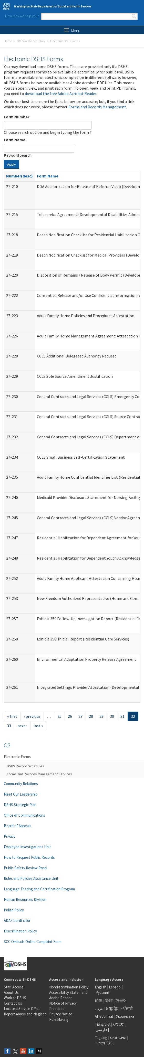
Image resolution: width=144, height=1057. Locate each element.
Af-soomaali (104, 1016)
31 (122, 716)
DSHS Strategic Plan (20, 804)
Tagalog (101, 1037)
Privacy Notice (60, 1014)
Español (115, 987)
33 (9, 725)
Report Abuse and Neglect (25, 1014)
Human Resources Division (25, 899)
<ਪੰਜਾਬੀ (127, 1008)
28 (91, 716)
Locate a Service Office (22, 1008)
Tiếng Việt (103, 1024)
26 (70, 716)
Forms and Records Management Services (39, 774)
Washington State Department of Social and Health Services (52, 6)
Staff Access (14, 987)
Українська (125, 1016)
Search (134, 16)
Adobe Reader (60, 997)
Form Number (16, 116)
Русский (102, 992)
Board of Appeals (17, 825)
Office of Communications (24, 815)
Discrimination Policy (20, 931)
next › (22, 725)
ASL (111, 1043)
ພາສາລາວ (118, 1037)
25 (59, 716)
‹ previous (32, 716)
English (101, 987)
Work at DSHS (15, 997)
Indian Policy (14, 910)
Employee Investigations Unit (27, 846)
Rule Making (58, 1019)
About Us (11, 992)
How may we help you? (22, 16)
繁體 (109, 1000)
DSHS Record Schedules (25, 766)
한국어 (121, 1000)
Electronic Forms (17, 756)
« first (12, 716)
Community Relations (21, 783)
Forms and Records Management (97, 106)
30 (112, 716)
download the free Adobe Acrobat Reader (60, 93)
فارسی (101, 1029)
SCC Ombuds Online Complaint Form (32, 941)
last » (38, 725)
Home (8, 41)
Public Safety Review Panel (25, 867)
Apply (11, 164)
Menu (72, 30)
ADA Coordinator (17, 920)
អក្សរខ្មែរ (112, 1008)
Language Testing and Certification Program (39, 888)
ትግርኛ (101, 1043)
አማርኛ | (119, 1024)
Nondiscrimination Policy (68, 987)
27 (80, 716)
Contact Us (13, 1003)
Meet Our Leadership (21, 794)
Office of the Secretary (31, 41)
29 (101, 716)
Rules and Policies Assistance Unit (31, 878)
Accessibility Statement (68, 992)
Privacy (9, 836)
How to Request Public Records (29, 857)
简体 (98, 1000)
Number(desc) (19, 175)
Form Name (14, 139)
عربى (99, 1008)
